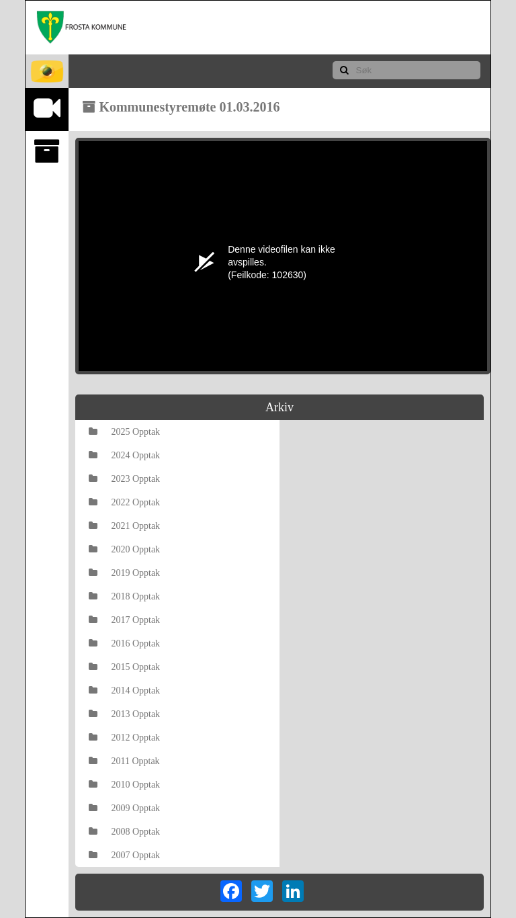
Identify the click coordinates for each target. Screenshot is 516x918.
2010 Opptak (124, 785)
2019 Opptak (124, 573)
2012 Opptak (124, 738)
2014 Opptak (124, 690)
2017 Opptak (124, 620)
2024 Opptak (124, 455)
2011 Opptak (124, 761)
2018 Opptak (124, 596)
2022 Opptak (124, 502)
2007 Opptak (124, 855)
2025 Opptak (124, 432)
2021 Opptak (124, 526)
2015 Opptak (124, 667)
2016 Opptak (124, 643)
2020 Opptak (124, 549)
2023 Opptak (124, 479)
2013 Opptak (124, 714)
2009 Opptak (124, 808)
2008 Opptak (124, 832)
